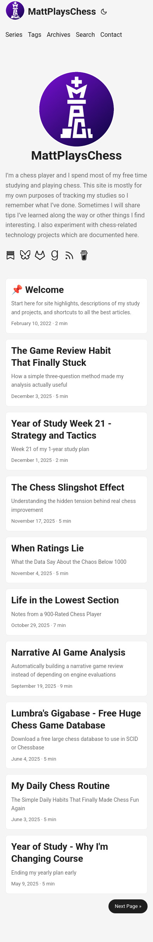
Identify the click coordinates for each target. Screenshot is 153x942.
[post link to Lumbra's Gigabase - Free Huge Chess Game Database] (76, 735)
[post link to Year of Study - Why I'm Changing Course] (76, 864)
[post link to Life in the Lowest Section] (76, 612)
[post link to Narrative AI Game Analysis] (76, 668)
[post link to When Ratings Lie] (76, 560)
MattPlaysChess (50, 10)
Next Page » (128, 906)
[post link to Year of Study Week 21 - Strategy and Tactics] (76, 441)
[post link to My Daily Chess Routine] (76, 802)
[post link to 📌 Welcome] (76, 306)
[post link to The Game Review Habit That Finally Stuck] (76, 372)
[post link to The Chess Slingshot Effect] (76, 503)
